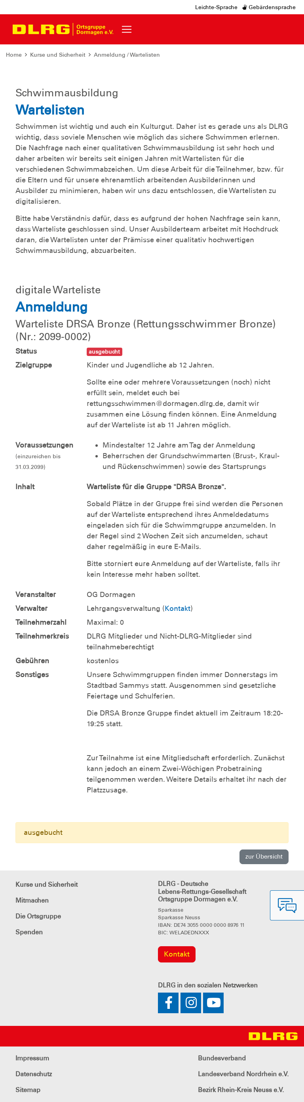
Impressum (32, 1058)
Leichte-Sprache (216, 7)
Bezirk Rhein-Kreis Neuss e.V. (241, 1090)
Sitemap (27, 1090)
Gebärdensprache (269, 7)
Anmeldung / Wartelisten (127, 55)
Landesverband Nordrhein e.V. (243, 1074)
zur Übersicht (264, 856)
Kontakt (177, 608)
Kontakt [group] (177, 954)
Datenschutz (33, 1074)
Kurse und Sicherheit (58, 55)
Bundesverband (222, 1058)
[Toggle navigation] (126, 29)
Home (14, 55)
